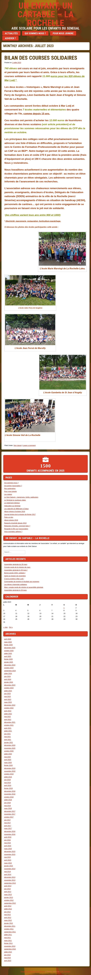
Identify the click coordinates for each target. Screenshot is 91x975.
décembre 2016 (9, 831)
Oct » (11, 627)
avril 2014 (7, 874)
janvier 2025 (8, 662)
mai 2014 (7, 872)
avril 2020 (7, 760)
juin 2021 (7, 734)
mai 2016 (7, 843)
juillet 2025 (8, 653)
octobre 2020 (8, 751)
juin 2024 (7, 676)
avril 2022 (7, 719)
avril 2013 (7, 892)
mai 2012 (7, 915)
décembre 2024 (9, 665)
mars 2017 (8, 828)
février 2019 (8, 788)
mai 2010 (7, 958)
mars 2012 (8, 920)
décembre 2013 (9, 877)
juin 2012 (7, 912)
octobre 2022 (8, 708)
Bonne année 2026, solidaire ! (14, 573)
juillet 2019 (8, 777)
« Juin (5, 627)
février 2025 (8, 659)
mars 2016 (8, 849)
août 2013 (7, 886)
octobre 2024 (8, 668)
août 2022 (7, 711)
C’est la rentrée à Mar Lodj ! (14, 579)
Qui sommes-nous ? (35, 33)
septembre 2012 (10, 903)
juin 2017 (7, 820)
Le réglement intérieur (12, 503)
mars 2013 (8, 895)
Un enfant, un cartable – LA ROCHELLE (45, 14)
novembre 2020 (9, 748)
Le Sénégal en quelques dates (15, 500)
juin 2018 (7, 803)
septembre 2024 (10, 671)
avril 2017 (7, 826)
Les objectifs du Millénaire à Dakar (16, 509)
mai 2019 (7, 783)
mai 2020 (7, 757)
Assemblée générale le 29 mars (15, 590)
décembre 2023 (9, 685)
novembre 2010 (9, 946)
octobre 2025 (8, 651)
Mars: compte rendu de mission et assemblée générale (23, 587)
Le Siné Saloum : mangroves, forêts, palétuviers (21, 497)
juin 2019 (7, 780)
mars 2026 (8, 642)
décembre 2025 (9, 648)
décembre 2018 (9, 791)
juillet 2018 (8, 800)
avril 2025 (7, 656)
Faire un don (8, 517)
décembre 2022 (9, 705)
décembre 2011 (9, 926)
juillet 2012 (8, 909)
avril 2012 (7, 918)
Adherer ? (10, 38)
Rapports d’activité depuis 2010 (15, 523)
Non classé (17, 445)
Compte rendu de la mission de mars (17, 567)
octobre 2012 (8, 900)
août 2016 (7, 837)
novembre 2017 (9, 814)
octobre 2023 (8, 688)
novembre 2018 (9, 794)
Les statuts (8, 494)
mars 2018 (8, 808)
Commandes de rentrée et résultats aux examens (21, 582)
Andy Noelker (65, 971)
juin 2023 (7, 694)
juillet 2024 (8, 673)
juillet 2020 (8, 754)
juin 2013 (7, 889)
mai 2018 (7, 806)
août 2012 (7, 906)
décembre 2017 (9, 811)
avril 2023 (7, 699)
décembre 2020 (9, 745)
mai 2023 (7, 696)
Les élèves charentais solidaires (15, 584)
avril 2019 (7, 785)
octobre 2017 (8, 817)
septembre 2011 (10, 932)
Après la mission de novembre (15, 576)
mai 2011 (7, 938)
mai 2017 (7, 823)
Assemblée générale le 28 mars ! (15, 570)
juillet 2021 (8, 731)
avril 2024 (7, 679)
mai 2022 (7, 717)
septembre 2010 (10, 949)
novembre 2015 (9, 854)
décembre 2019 (9, 768)
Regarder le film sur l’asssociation (16, 529)
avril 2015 (7, 860)
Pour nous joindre (63, 33)
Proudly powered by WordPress (33, 971)
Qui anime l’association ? (13, 486)
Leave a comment (29, 445)
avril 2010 (7, 961)
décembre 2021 (9, 722)
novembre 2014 (9, 869)
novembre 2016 (9, 834)
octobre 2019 (8, 774)
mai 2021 (7, 737)
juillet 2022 (8, 714)
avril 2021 (7, 740)
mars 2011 (8, 941)
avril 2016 (7, 846)
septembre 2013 (10, 883)
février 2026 (8, 645)
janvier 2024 (8, 682)
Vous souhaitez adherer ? (13, 532)
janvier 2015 (8, 866)
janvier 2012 (8, 923)
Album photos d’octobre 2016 (14, 511)
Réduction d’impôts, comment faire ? (17, 526)
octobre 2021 (8, 725)
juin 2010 (7, 955)
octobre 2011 (8, 929)
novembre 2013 (9, 880)
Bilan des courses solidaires (40, 58)
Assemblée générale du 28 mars (15, 564)
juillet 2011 (8, 935)
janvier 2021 (8, 742)
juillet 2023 (8, 691)
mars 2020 (8, 763)
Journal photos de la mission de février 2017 (19, 514)
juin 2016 (7, 840)
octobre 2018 (8, 797)
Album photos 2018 (11, 520)
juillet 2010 (8, 952)
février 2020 (8, 765)
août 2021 (7, 728)
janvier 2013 (8, 897)
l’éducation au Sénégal (12, 506)
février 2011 (8, 943)
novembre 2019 (9, 771)
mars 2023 (8, 702)
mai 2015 (7, 857)
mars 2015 (8, 863)
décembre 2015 (9, 851)
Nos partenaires (9, 488)
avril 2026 (7, 639)
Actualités (11, 33)
